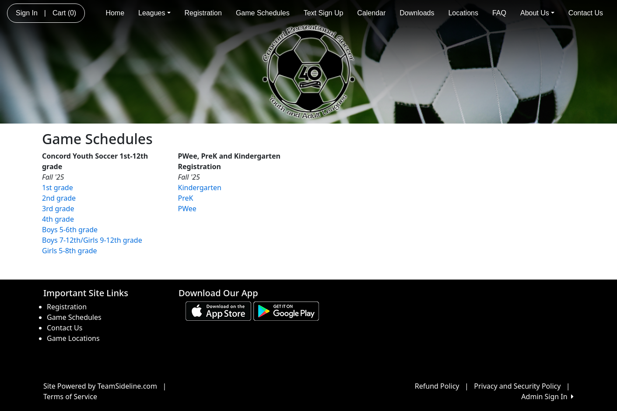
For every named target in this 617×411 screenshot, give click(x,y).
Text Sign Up (324, 13)
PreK (185, 198)
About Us (537, 13)
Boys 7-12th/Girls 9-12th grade (92, 240)
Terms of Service (70, 396)
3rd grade (58, 208)
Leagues (154, 13)
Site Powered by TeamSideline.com (100, 386)
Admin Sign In (547, 396)
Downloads (417, 13)
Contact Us (585, 13)
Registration (203, 13)
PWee (187, 208)
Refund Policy (437, 386)
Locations (463, 13)
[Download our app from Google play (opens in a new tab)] (286, 310)
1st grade (57, 187)
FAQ (499, 13)
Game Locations (73, 338)
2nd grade (59, 198)
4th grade (58, 219)
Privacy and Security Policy (517, 386)
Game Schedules (263, 13)
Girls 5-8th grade (69, 250)
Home (114, 13)
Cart (64, 13)
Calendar (371, 13)
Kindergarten (199, 187)
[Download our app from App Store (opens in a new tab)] (218, 310)
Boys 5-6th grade (70, 229)
